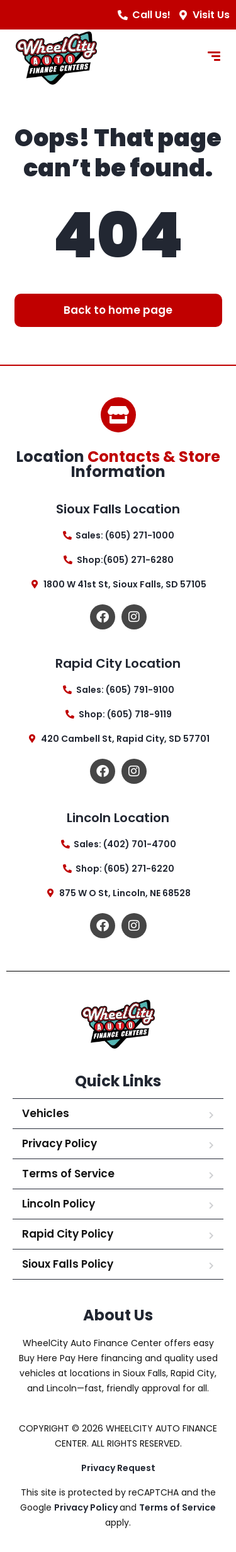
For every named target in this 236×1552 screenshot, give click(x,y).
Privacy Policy (59, 1143)
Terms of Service (68, 1173)
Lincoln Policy (58, 1203)
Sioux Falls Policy (67, 1263)
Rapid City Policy (67, 1233)
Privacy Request (118, 1468)
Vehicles (45, 1113)
